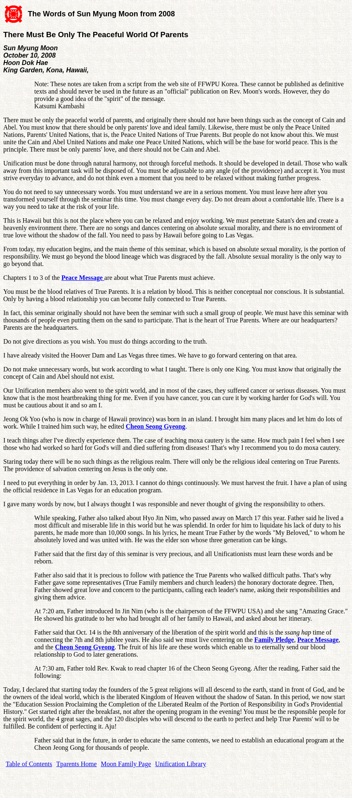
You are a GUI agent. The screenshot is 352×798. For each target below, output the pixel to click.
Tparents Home (76, 763)
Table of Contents (29, 763)
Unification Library (180, 763)
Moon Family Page (126, 763)
